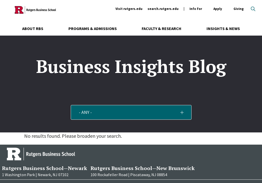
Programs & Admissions (92, 28)
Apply (217, 9)
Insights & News (223, 28)
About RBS (32, 28)
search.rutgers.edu (163, 9)
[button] (131, 112)
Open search (253, 9)
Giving (239, 9)
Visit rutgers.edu (128, 9)
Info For (196, 9)
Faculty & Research (161, 28)
